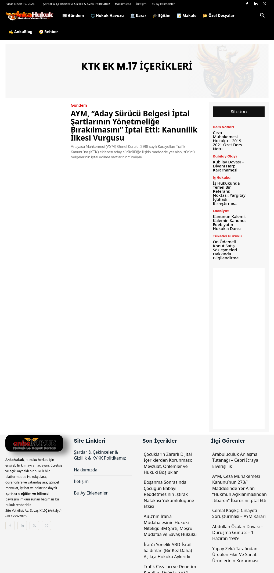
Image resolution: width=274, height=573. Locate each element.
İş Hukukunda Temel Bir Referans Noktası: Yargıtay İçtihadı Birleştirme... (229, 184)
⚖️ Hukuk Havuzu (107, 15)
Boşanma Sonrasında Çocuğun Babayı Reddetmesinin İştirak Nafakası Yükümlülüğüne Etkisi (169, 479)
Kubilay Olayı (224, 151)
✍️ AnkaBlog (21, 31)
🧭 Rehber (48, 31)
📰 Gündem (73, 15)
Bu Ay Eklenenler (163, 4)
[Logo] (32, 16)
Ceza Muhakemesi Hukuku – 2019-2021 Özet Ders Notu (229, 138)
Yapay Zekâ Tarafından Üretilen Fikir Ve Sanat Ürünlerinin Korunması (235, 540)
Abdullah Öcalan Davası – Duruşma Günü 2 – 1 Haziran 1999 (237, 517)
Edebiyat (220, 198)
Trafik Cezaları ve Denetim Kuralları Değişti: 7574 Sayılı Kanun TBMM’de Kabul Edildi (170, 560)
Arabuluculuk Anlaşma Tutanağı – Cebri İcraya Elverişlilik (235, 445)
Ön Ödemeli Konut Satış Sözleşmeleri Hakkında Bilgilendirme (225, 235)
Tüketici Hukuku (226, 222)
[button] (262, 16)
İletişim (141, 4)
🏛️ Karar (138, 15)
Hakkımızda (123, 4)
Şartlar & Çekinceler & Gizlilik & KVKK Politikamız (76, 4)
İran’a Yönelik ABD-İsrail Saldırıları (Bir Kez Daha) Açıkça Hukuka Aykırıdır (168, 536)
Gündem (78, 105)
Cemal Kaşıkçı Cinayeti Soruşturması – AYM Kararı (239, 498)
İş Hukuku (221, 171)
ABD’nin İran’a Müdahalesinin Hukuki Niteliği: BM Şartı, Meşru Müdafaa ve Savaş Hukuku (170, 510)
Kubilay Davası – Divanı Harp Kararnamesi (227, 159)
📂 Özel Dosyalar (218, 15)
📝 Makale (187, 15)
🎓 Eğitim (161, 15)
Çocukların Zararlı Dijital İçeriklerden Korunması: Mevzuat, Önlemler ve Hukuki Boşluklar (168, 448)
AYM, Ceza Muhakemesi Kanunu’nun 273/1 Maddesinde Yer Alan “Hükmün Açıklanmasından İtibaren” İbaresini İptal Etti (239, 473)
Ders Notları (223, 127)
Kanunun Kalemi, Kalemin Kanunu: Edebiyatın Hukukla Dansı (228, 209)
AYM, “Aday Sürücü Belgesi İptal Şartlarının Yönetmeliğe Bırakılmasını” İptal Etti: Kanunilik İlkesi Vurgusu (134, 125)
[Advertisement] (239, 333)
